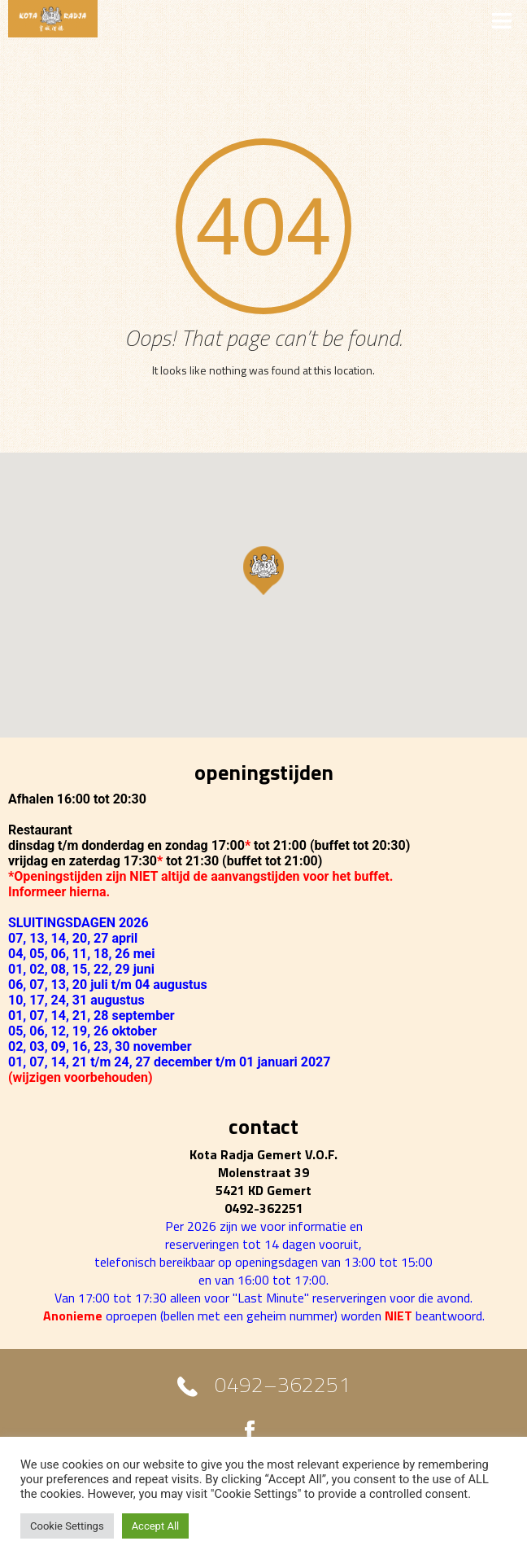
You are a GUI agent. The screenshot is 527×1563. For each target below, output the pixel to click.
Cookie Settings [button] (67, 1526)
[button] (263, 570)
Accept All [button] (156, 1526)
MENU (263, 19)
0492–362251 (283, 1388)
